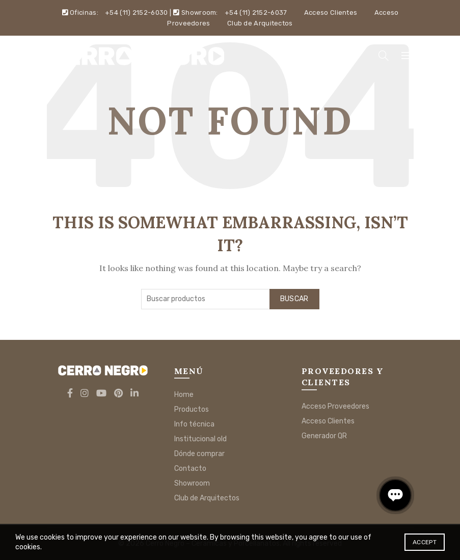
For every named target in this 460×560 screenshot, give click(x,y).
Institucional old (200, 439)
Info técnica (194, 424)
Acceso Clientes (331, 12)
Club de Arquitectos (260, 23)
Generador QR (324, 436)
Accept (425, 542)
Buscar (294, 299)
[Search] (383, 55)
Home (184, 394)
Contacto (190, 468)
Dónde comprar (199, 453)
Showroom (192, 483)
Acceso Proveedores (335, 406)
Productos (191, 409)
